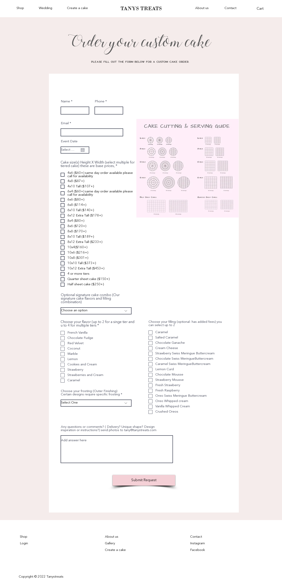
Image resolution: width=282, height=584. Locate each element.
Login (24, 543)
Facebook (197, 550)
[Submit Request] (144, 480)
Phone (99, 101)
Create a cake (115, 550)
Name (65, 101)
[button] (49, 8)
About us (111, 537)
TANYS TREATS (141, 8)
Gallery (110, 543)
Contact (196, 537)
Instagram (197, 543)
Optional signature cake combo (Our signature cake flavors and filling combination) (90, 298)
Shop (23, 537)
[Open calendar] (82, 150)
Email (65, 123)
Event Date (69, 141)
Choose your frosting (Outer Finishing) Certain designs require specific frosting (91, 393)
